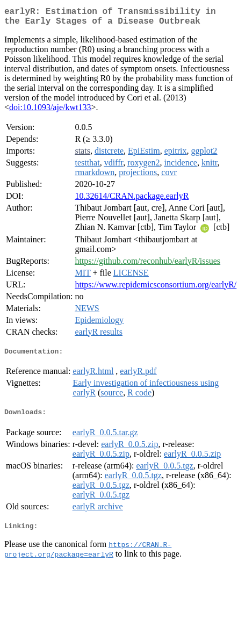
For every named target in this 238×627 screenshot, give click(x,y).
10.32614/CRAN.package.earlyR (132, 200)
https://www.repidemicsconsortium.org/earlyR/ (155, 288)
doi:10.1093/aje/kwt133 (50, 111)
